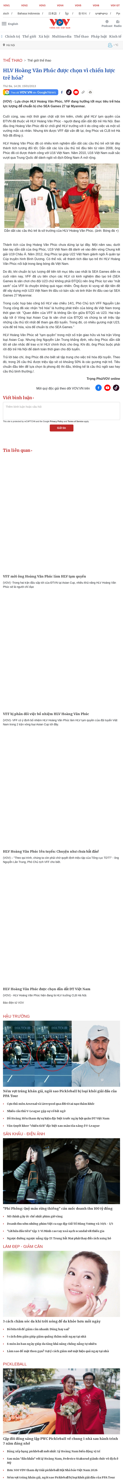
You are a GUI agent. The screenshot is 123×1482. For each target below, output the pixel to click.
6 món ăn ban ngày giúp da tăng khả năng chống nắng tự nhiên (52, 1344)
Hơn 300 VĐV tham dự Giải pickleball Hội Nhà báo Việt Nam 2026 (52, 1470)
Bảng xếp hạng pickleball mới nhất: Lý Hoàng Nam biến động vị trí (53, 1451)
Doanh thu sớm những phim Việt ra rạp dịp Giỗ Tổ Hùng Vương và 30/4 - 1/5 (60, 1224)
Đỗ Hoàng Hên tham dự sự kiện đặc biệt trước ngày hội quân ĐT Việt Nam (58, 1118)
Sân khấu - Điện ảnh (24, 1134)
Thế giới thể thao (39, 60)
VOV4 (60, 5)
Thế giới (29, 36)
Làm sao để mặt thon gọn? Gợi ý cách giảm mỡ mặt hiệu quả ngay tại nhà (58, 1351)
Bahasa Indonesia (31, 13)
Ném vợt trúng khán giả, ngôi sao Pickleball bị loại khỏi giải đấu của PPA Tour (61, 1477)
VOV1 (6, 5)
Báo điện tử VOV (13, 1002)
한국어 (85, 13)
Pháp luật (99, 36)
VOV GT (115, 5)
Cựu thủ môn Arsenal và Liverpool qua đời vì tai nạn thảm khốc (51, 1104)
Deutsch (7, 13)
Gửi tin (61, 427)
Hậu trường (16, 1016)
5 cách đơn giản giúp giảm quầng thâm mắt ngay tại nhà (46, 1336)
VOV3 (42, 5)
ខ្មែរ (69, 13)
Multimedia (61, 36)
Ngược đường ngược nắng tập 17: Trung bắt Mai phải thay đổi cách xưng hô (59, 1238)
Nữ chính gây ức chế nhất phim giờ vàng (35, 1216)
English (13, 24)
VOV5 (78, 5)
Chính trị (12, 36)
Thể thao (81, 36)
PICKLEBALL (15, 1364)
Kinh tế (115, 36)
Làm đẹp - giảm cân (23, 1246)
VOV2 (24, 5)
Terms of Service (76, 421)
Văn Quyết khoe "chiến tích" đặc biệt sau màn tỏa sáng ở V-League (53, 1126)
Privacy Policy (56, 421)
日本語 (55, 13)
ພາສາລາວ (104, 13)
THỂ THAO (12, 60)
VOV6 (96, 5)
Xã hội (43, 36)
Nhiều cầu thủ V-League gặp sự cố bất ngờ (36, 1111)
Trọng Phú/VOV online (103, 378)
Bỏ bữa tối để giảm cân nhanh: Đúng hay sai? (38, 1329)
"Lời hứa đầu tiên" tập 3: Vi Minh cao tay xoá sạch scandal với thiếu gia (55, 1231)
